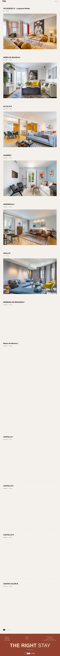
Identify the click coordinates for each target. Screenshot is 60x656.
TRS (4, 1)
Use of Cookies (7, 639)
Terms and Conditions (7, 640)
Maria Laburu (5, 439)
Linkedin (27, 639)
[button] (57, 1)
